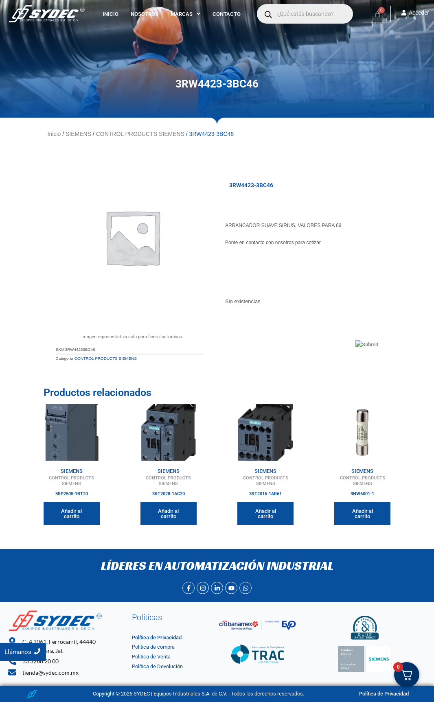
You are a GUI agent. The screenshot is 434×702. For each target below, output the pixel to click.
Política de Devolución (157, 666)
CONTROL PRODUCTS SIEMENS (140, 134)
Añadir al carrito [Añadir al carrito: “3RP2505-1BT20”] (71, 513)
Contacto (227, 14)
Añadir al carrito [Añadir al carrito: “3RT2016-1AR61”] (265, 513)
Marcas (185, 14)
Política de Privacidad (157, 637)
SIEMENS (78, 134)
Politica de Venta (151, 657)
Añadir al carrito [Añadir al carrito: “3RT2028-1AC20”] (168, 513)
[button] (185, 14)
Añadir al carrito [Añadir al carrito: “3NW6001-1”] (362, 513)
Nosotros (144, 14)
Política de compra (153, 647)
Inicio (110, 14)
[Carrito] (377, 14)
